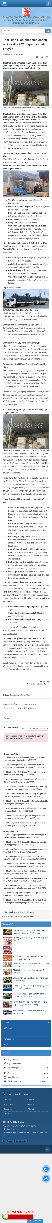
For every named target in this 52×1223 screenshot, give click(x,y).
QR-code (7, 1141)
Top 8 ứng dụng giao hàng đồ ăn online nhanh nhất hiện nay (29, 957)
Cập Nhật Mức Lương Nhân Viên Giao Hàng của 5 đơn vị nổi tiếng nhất (29, 931)
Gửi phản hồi (35, 1221)
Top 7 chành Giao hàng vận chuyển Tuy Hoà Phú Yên (29, 1012)
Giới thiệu (7, 1099)
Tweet (6, 718)
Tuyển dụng (9, 1039)
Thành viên (8, 1104)
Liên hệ (31, 1104)
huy (48, 681)
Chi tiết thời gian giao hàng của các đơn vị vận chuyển (30, 971)
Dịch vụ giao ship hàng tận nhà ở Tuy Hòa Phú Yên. (30, 938)
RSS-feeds (8, 1114)
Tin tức (6, 1022)
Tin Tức (31, 1099)
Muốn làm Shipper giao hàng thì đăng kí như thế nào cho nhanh (29, 995)
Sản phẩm (8, 1028)
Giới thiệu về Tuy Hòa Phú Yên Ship (18, 912)
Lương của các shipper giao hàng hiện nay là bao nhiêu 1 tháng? (31, 987)
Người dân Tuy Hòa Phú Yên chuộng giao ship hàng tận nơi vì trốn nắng (30, 1003)
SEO (6, 1044)
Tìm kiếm (31, 1109)
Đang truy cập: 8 (21, 1141)
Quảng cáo (8, 1109)
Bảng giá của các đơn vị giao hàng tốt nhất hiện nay (31, 964)
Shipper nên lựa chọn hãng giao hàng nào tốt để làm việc (30, 979)
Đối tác (6, 1033)
